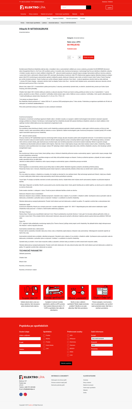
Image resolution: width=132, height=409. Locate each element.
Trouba (48, 342)
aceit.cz (31, 405)
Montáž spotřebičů (72, 18)
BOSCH (72, 348)
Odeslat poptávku (66, 363)
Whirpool (72, 338)
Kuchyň (93, 335)
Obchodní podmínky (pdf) (58, 385)
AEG (71, 335)
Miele (71, 352)
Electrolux (73, 342)
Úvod (48, 18)
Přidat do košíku (88, 57)
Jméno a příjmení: (24, 335)
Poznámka (94, 349)
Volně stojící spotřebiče (33, 23)
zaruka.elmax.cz (39, 103)
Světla (84, 392)
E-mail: (21, 342)
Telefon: (21, 349)
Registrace (104, 1)
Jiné (47, 348)
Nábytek (85, 390)
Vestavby (85, 380)
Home (22, 23)
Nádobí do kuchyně (88, 385)
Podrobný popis (72, 49)
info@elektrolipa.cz (29, 389)
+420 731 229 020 (25, 1)
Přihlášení (110, 1)
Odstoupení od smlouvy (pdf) (58, 380)
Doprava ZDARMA (58, 18)
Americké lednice (54, 23)
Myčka (48, 338)
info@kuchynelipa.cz (39, 1)
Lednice (44, 23)
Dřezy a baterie (87, 382)
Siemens (72, 345)
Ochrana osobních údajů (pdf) (59, 382)
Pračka (48, 335)
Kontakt (82, 18)
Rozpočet (94, 342)
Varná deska (49, 345)
